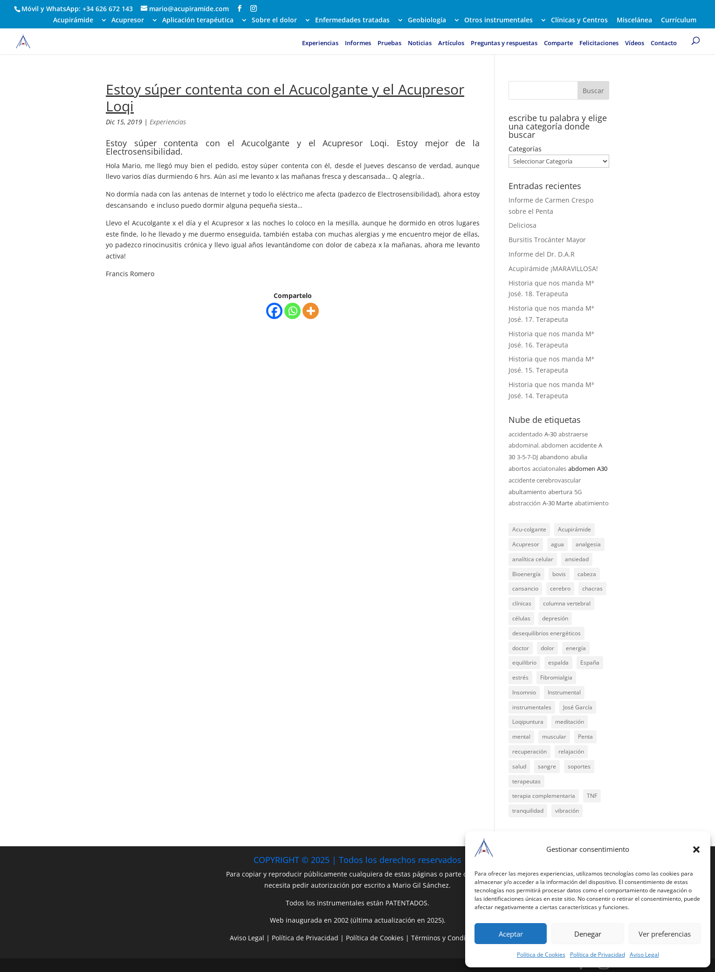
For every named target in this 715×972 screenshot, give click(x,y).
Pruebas (389, 43)
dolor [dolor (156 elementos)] (547, 648)
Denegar (587, 933)
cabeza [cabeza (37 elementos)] (587, 574)
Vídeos (634, 43)
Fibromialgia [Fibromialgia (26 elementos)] (556, 677)
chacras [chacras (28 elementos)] (592, 588)
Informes (358, 43)
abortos (519, 468)
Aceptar (511, 933)
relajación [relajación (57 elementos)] (571, 751)
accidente (583, 445)
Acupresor (127, 20)
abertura (560, 492)
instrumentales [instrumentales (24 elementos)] (531, 707)
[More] (310, 311)
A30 (602, 468)
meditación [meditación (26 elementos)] (569, 722)
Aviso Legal (644, 954)
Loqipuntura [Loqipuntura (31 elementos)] (527, 722)
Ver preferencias (665, 933)
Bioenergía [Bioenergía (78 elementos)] (526, 574)
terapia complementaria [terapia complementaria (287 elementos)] (543, 796)
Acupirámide (73, 20)
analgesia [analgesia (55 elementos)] (588, 544)
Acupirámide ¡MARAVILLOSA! (553, 268)
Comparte (558, 43)
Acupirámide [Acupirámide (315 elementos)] (574, 529)
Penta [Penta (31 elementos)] (585, 737)
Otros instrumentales (498, 20)
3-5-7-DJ (527, 457)
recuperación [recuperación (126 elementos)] (529, 751)
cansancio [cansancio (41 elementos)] (525, 588)
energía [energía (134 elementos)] (576, 648)
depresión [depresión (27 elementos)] (555, 618)
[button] (696, 849)
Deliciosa (522, 225)
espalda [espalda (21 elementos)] (558, 662)
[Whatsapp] (292, 311)
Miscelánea (634, 20)
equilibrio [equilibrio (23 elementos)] (524, 662)
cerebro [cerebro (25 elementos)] (560, 588)
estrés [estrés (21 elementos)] (520, 677)
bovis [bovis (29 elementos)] (559, 574)
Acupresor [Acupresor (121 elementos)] (525, 544)
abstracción (525, 503)
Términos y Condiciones (448, 937)
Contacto (664, 43)
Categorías (525, 148)
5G (578, 492)
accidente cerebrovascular (545, 480)
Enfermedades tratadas (352, 20)
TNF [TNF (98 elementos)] (592, 796)
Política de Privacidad (597, 954)
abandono (554, 457)
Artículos (451, 43)
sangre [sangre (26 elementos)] (547, 766)
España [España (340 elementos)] (589, 662)
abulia (579, 457)
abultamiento (527, 492)
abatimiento (592, 503)
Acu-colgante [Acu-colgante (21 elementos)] (529, 529)
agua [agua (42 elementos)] (557, 544)
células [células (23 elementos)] (521, 618)
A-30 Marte (558, 503)
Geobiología (427, 20)
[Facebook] (274, 311)
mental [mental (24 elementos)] (521, 737)
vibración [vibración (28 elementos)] (567, 811)
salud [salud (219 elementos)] (519, 766)
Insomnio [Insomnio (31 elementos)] (524, 692)
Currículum (678, 20)
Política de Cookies (541, 954)
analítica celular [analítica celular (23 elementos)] (532, 559)
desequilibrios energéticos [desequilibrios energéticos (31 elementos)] (546, 633)
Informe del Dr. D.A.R (542, 254)
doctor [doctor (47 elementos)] (520, 648)
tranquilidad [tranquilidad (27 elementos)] (527, 811)
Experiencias (320, 43)
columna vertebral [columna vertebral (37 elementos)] (567, 603)
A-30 (550, 434)
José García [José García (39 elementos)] (577, 707)
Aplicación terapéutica (198, 20)
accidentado (526, 434)
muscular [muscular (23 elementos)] (554, 737)
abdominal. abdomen (538, 445)
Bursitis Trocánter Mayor (547, 239)
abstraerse (573, 434)
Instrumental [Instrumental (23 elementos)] (564, 692)
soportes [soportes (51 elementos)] (579, 766)
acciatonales (549, 468)
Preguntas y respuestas (504, 43)
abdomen (581, 468)
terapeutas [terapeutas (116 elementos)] (526, 781)
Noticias (420, 43)
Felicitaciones (599, 43)
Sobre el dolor (274, 20)
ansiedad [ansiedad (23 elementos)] (577, 559)
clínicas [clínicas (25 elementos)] (521, 603)
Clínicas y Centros (579, 20)
